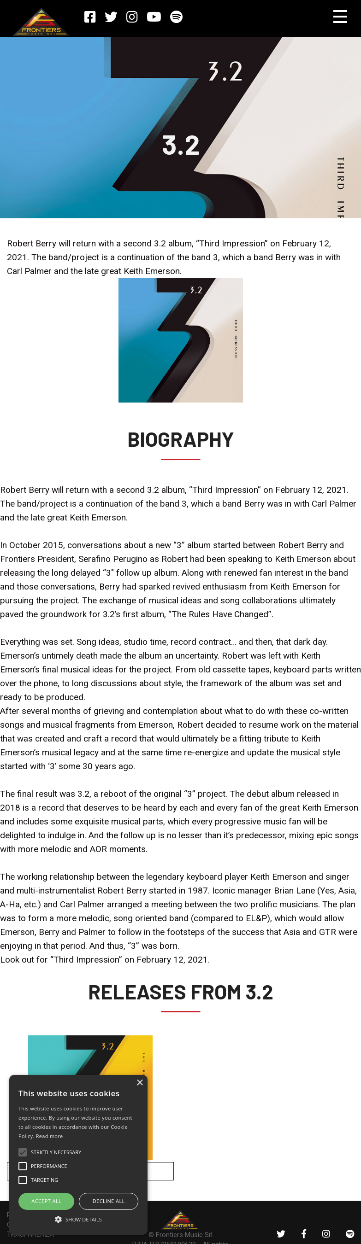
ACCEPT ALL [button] (46, 1200)
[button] (78, 1219)
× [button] (139, 1083)
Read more (49, 1136)
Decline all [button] (109, 1200)
